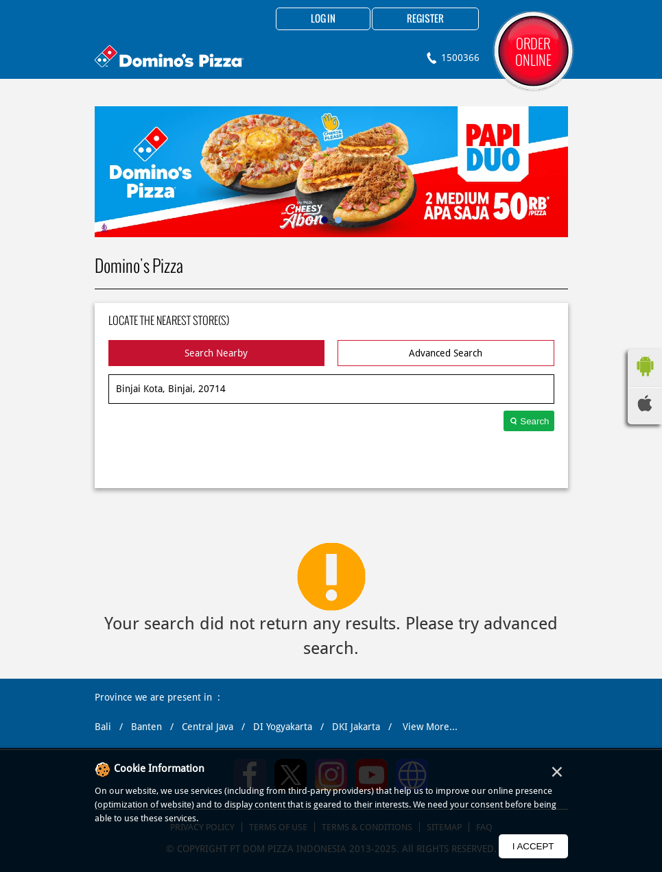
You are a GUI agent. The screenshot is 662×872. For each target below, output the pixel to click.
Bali (103, 726)
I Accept (533, 846)
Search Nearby (216, 353)
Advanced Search (445, 353)
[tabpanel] (331, 171)
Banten (146, 726)
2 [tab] (338, 220)
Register (425, 19)
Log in (323, 19)
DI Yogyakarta (282, 726)
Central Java (207, 726)
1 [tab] (324, 220)
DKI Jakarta (356, 726)
